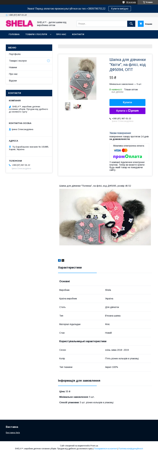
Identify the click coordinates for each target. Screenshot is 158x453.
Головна (14, 34)
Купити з (127, 110)
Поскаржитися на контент (105, 449)
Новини (13, 67)
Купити (127, 102)
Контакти (78, 34)
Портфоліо (15, 54)
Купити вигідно (119, 8)
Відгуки (13, 80)
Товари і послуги (36, 34)
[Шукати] (131, 24)
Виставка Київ (13, 432)
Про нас (61, 34)
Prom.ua (94, 446)
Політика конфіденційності (130, 449)
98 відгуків (131, 2)
